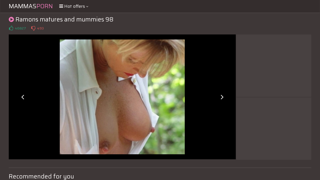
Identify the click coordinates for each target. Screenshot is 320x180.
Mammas (31, 6)
